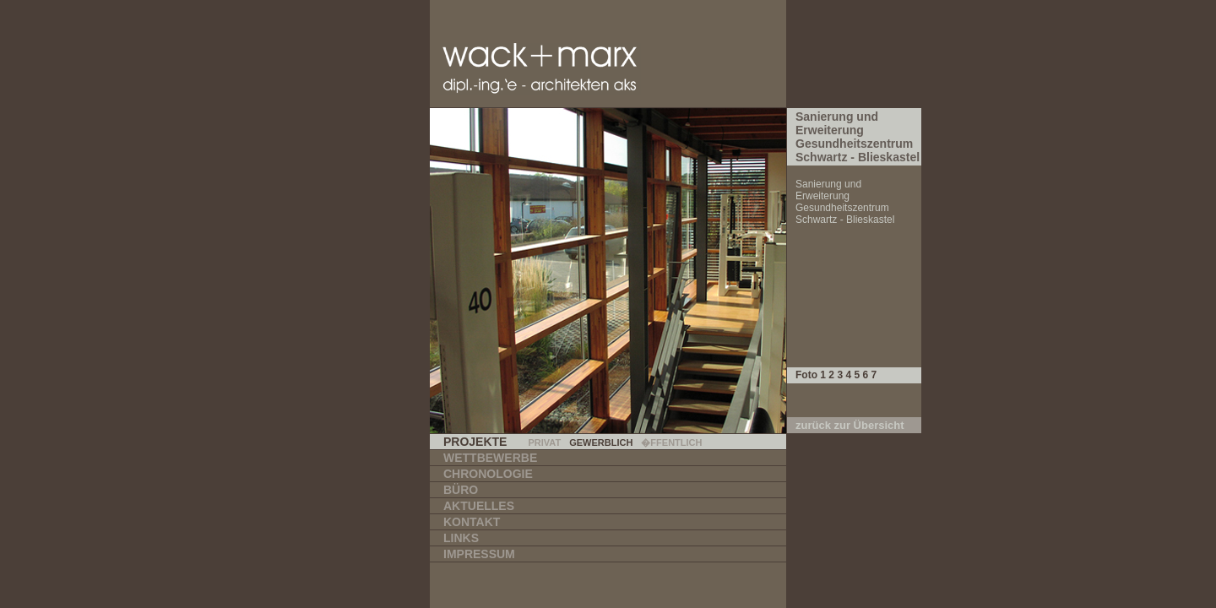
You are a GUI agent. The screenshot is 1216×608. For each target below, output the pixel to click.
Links (461, 538)
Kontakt (471, 522)
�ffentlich (671, 442)
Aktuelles (478, 506)
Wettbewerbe (490, 457)
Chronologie (488, 473)
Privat (544, 442)
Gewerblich (600, 442)
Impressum (479, 554)
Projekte (475, 441)
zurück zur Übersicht (849, 425)
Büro (460, 490)
